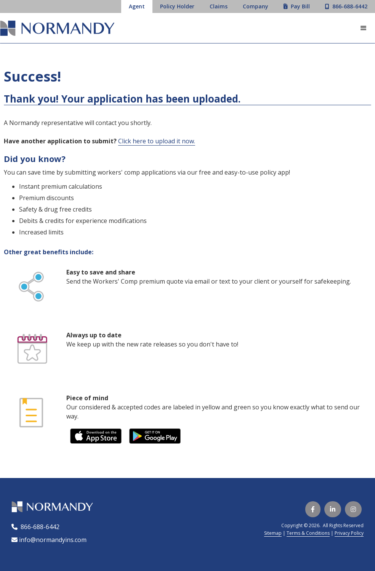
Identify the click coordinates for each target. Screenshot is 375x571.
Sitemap (273, 533)
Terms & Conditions (308, 533)
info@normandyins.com (49, 540)
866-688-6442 (38, 527)
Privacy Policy (349, 533)
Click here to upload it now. (156, 141)
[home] (57, 29)
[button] (363, 28)
